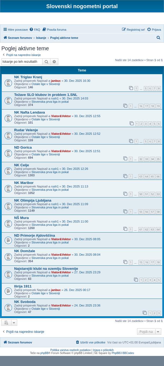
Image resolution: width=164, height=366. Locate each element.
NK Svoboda (24, 312)
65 (152, 187)
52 (152, 204)
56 (146, 222)
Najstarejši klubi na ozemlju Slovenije (46, 279)
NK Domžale (24, 261)
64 (146, 187)
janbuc (56, 91)
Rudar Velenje (26, 140)
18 (152, 116)
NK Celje (21, 175)
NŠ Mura (21, 228)
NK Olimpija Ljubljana (32, 210)
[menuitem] (34, 39)
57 (152, 222)
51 (146, 204)
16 (140, 116)
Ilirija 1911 (23, 296)
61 (140, 239)
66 (158, 187)
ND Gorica (23, 158)
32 (140, 169)
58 (158, 222)
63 (140, 187)
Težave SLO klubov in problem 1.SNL (45, 105)
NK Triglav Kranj (28, 87)
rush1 (55, 108)
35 (158, 169)
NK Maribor (24, 193)
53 (158, 204)
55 (140, 222)
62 (146, 239)
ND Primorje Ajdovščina (34, 246)
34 (152, 169)
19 (158, 116)
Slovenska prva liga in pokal (50, 111)
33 (146, 169)
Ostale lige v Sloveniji (46, 94)
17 (146, 116)
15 (140, 272)
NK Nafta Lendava (29, 122)
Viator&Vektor (61, 126)
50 (140, 204)
